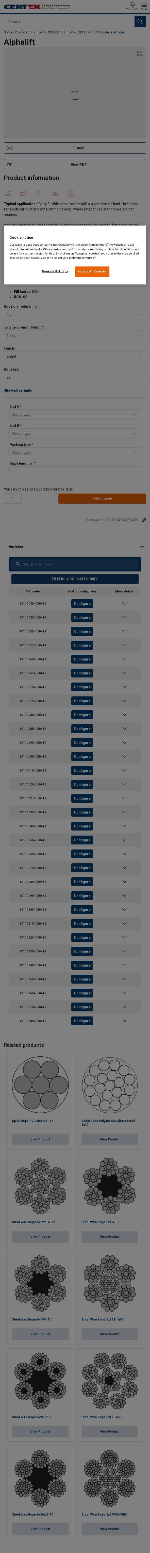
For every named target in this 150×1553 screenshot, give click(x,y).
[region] (75, 255)
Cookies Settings (55, 271)
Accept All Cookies (92, 271)
